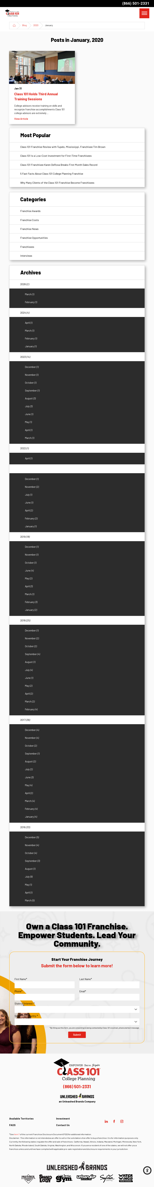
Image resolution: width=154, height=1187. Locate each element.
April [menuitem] (28, 322)
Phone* (18, 991)
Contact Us (63, 1125)
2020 (35, 25)
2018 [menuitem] (25, 620)
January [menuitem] (31, 346)
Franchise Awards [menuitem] (30, 210)
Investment (63, 1118)
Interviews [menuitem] (26, 255)
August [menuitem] (30, 398)
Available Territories (21, 1118)
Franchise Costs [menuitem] (29, 220)
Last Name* (85, 979)
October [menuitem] (30, 382)
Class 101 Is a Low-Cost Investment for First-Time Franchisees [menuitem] (56, 155)
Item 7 (17, 1134)
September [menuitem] (32, 390)
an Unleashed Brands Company (77, 1098)
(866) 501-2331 (135, 3)
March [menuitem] (29, 294)
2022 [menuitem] (24, 448)
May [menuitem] (28, 421)
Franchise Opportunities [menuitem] (34, 237)
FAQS (12, 1125)
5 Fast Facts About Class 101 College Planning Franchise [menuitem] (51, 173)
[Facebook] (114, 1121)
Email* (82, 991)
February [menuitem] (31, 302)
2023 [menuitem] (25, 356)
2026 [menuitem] (24, 284)
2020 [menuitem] (25, 468)
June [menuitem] (29, 414)
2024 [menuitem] (24, 312)
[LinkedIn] (106, 1121)
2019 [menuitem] (25, 536)
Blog (24, 25)
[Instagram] (121, 1121)
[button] (147, 1170)
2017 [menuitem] (25, 719)
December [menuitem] (32, 366)
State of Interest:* (25, 1003)
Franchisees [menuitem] (27, 246)
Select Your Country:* (26, 1015)
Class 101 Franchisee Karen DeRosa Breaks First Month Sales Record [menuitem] (58, 164)
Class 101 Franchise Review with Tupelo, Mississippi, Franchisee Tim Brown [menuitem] (62, 146)
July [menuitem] (29, 406)
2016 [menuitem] (25, 827)
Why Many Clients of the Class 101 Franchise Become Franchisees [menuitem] (57, 182)
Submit (77, 1034)
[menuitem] (79, 1120)
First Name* (21, 979)
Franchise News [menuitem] (29, 228)
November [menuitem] (31, 374)
